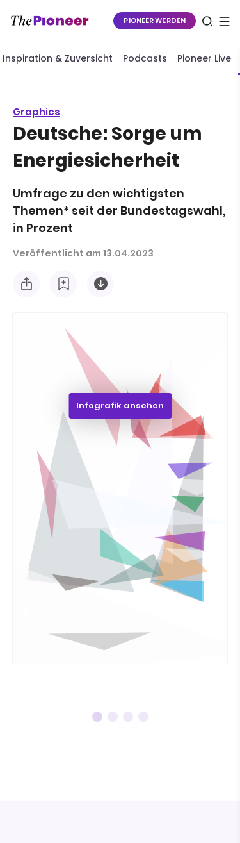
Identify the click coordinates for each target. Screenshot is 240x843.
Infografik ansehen (120, 405)
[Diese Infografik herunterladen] (100, 284)
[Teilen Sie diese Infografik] (26, 284)
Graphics (36, 112)
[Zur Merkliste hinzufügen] (63, 284)
